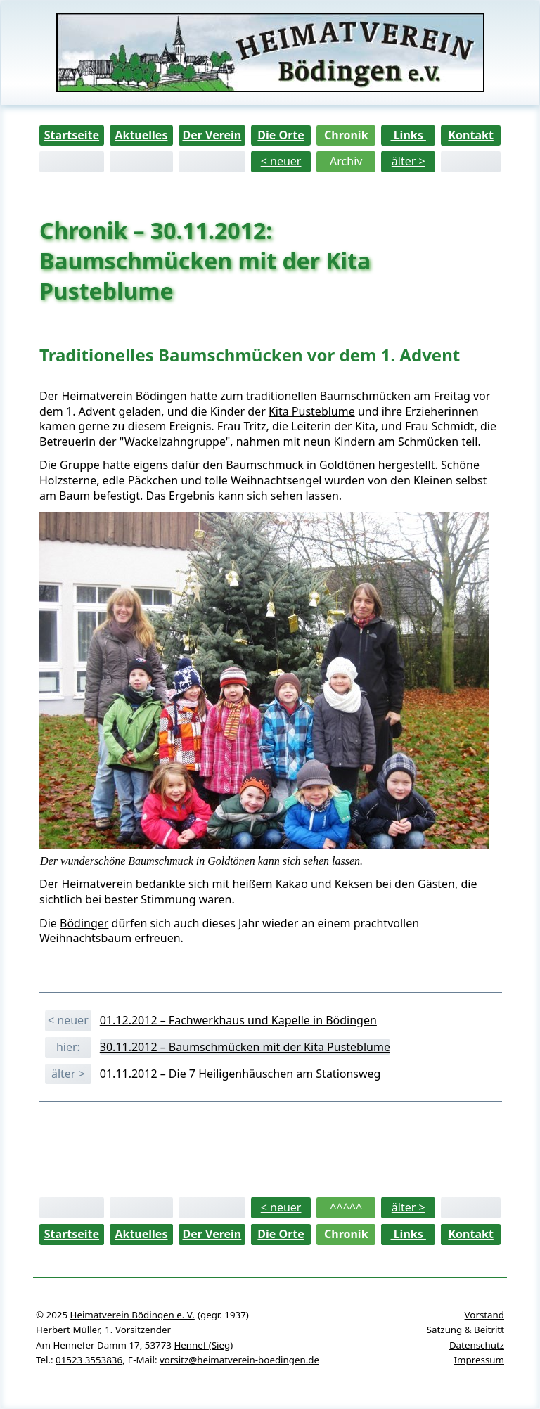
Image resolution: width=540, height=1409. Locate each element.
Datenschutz (476, 1345)
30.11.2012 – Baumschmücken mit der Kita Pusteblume (245, 1047)
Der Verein (211, 135)
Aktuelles (141, 135)
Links (408, 135)
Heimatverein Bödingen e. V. (132, 1314)
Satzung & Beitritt (465, 1329)
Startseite (71, 135)
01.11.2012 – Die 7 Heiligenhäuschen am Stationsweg (240, 1073)
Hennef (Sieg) (203, 1345)
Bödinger (84, 923)
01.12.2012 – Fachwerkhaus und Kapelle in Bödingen (238, 1020)
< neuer (281, 161)
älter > (408, 161)
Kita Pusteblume (312, 411)
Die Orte (280, 135)
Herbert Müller (67, 1329)
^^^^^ (346, 1207)
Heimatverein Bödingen (123, 396)
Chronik (346, 135)
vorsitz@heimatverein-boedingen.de (239, 1359)
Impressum (479, 1359)
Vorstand (484, 1314)
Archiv (346, 161)
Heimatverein (96, 884)
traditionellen (281, 396)
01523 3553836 (89, 1359)
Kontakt (470, 135)
